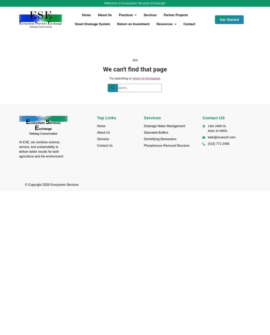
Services (150, 15)
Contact (189, 24)
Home (86, 15)
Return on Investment (133, 24)
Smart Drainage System (92, 24)
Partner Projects (176, 15)
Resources (166, 24)
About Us (105, 15)
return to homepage (146, 78)
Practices (128, 15)
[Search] (113, 88)
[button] (127, 15)
